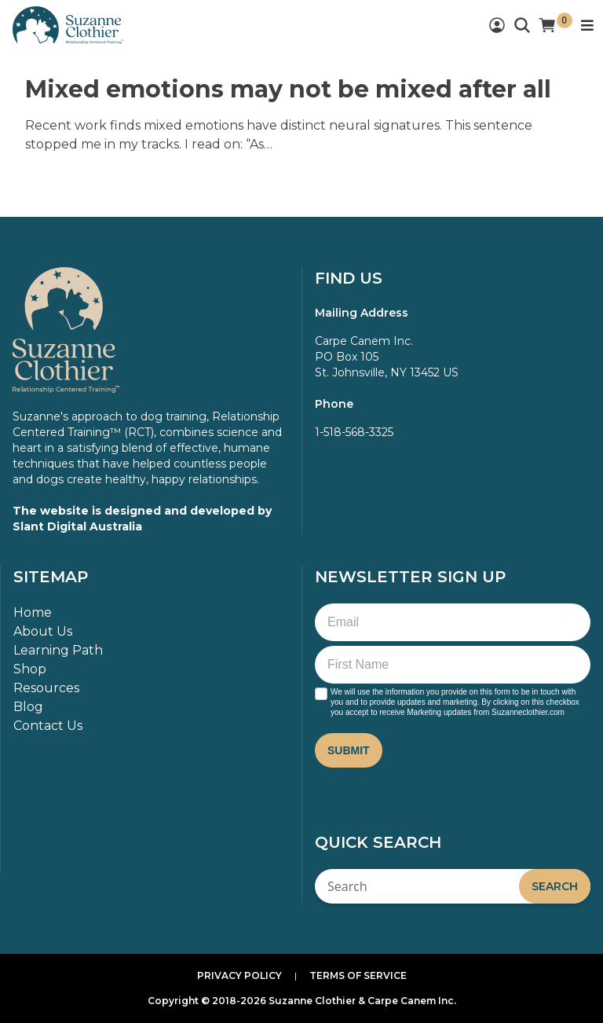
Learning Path (58, 650)
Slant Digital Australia (77, 526)
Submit (348, 750)
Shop (29, 669)
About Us (42, 631)
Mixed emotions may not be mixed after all (288, 89)
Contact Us (47, 725)
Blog (28, 706)
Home (32, 612)
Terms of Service (358, 975)
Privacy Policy (239, 975)
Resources (46, 687)
